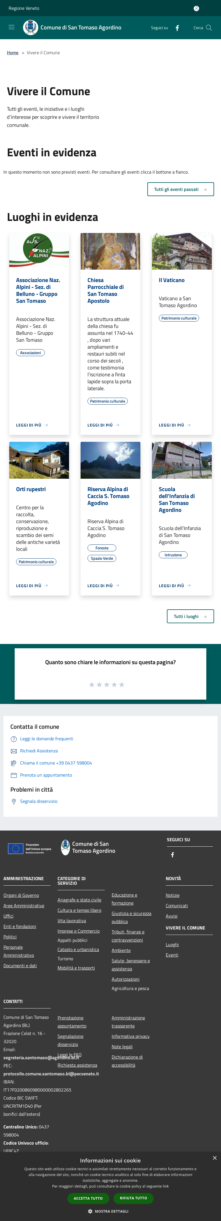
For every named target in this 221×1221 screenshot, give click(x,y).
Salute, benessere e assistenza (131, 964)
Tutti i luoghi (190, 616)
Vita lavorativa (72, 920)
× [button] (214, 1158)
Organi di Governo (21, 895)
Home (12, 52)
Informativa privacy (131, 1036)
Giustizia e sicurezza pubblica (131, 917)
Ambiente (121, 950)
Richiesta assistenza (77, 1065)
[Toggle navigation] (11, 27)
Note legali (122, 1046)
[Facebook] (175, 27)
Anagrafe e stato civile (79, 899)
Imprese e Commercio (79, 930)
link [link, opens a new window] (166, 1186)
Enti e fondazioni (19, 926)
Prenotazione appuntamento (72, 1021)
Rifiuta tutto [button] (133, 1198)
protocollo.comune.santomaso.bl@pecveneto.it (51, 1073)
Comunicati (177, 905)
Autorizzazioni (126, 979)
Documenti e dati (20, 965)
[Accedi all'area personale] (196, 8)
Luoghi (172, 944)
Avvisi (172, 915)
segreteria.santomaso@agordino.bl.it (41, 1057)
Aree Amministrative (23, 905)
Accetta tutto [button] (88, 1198)
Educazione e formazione (124, 898)
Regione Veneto (24, 8)
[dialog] (110, 1186)
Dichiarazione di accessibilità (127, 1060)
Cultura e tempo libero (79, 910)
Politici (10, 936)
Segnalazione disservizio (70, 1040)
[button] (110, 1211)
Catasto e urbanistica (78, 949)
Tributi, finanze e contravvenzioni (128, 935)
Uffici (8, 915)
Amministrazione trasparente (128, 1021)
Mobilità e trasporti (76, 967)
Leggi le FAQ (70, 1054)
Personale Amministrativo (18, 951)
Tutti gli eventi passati (180, 189)
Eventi (172, 954)
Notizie (173, 895)
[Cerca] (208, 27)
